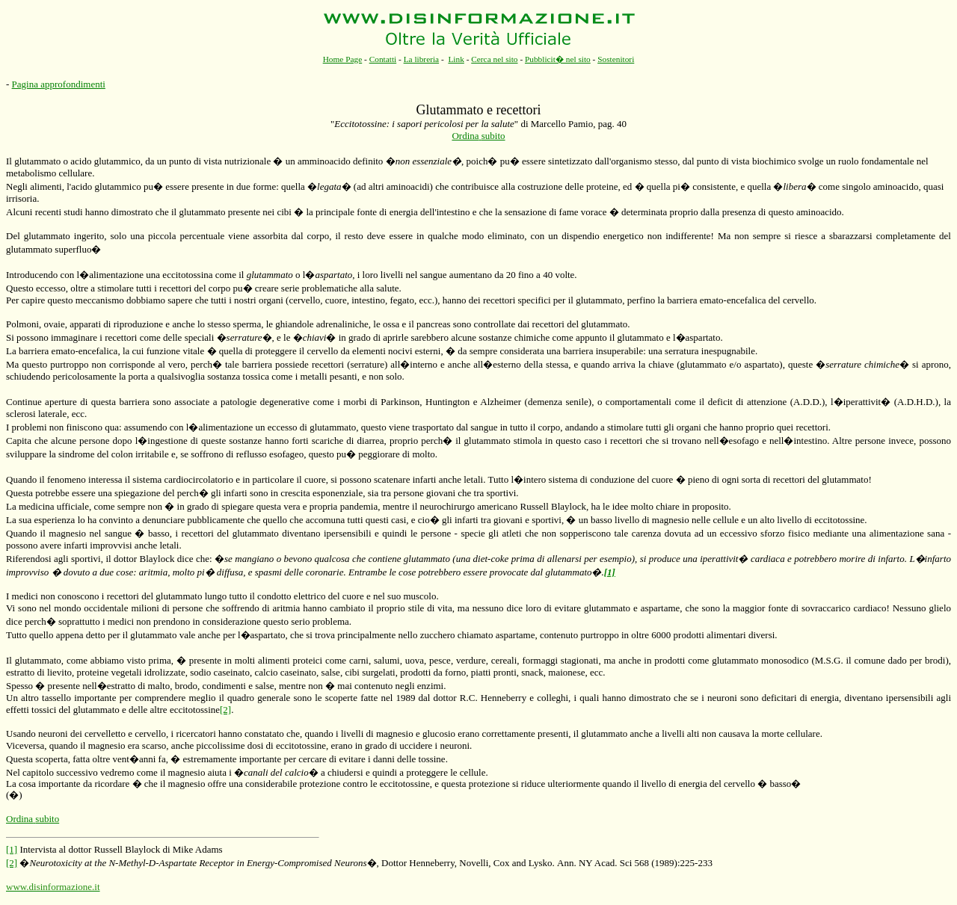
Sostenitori (615, 59)
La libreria (422, 59)
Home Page (343, 59)
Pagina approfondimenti (58, 84)
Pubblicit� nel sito (558, 59)
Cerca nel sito (494, 59)
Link (456, 59)
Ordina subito (478, 135)
